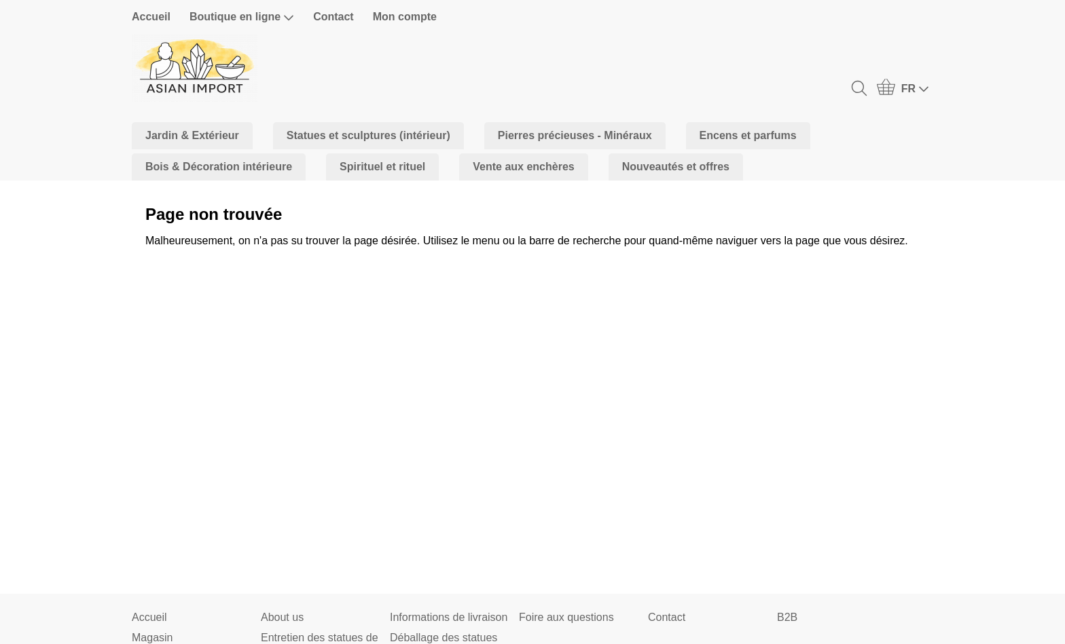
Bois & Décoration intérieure (218, 166)
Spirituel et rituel (382, 166)
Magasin (152, 637)
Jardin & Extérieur (192, 135)
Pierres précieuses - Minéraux (575, 135)
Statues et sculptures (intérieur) (368, 135)
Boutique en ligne (241, 17)
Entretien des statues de (319, 637)
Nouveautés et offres (675, 166)
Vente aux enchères (523, 166)
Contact (333, 16)
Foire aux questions (566, 617)
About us (282, 617)
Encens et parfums (748, 135)
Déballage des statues (443, 637)
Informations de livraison (448, 617)
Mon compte (405, 16)
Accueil (151, 16)
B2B (787, 617)
